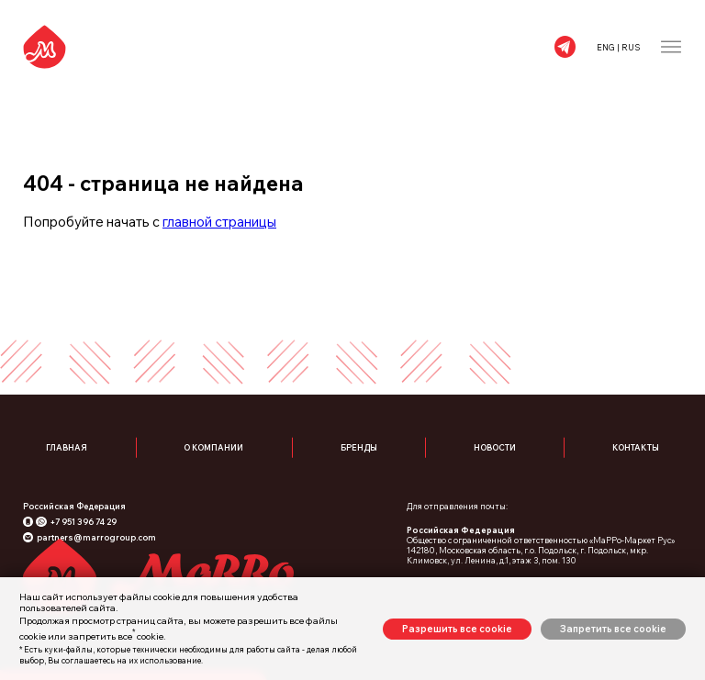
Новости (495, 447)
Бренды (359, 447)
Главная (66, 447)
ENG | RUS (618, 47)
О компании (213, 447)
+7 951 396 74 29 (83, 522)
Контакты (635, 447)
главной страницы (219, 221)
